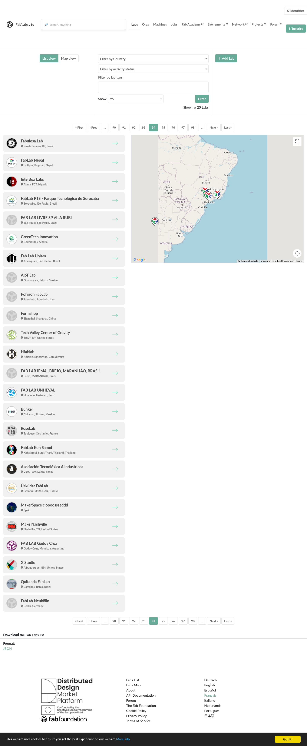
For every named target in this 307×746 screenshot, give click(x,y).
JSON (7, 648)
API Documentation (141, 695)
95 (163, 127)
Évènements (218, 24)
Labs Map (133, 685)
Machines (160, 24)
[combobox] (153, 58)
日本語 (209, 716)
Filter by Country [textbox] (113, 59)
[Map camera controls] (297, 253)
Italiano (209, 700)
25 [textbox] (112, 99)
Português (211, 711)
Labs (134, 24)
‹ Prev (93, 127)
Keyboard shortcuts (248, 261)
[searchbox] (100, 87)
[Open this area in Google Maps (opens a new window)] (139, 260)
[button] (217, 194)
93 (143, 127)
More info (131, 739)
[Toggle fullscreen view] (297, 141)
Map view (68, 58)
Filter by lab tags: (110, 77)
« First (79, 127)
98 (193, 127)
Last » (228, 127)
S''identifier (295, 11)
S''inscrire (296, 28)
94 (153, 127)
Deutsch (210, 680)
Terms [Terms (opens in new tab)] (299, 261)
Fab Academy (193, 24)
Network (239, 24)
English (209, 685)
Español (210, 690)
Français (210, 695)
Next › (214, 127)
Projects (259, 24)
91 (124, 127)
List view (49, 58)
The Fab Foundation (141, 705)
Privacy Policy (136, 716)
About (131, 690)
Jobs (174, 24)
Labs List (132, 680)
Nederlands (212, 705)
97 (183, 127)
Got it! (288, 739)
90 (114, 127)
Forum (276, 24)
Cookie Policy (136, 711)
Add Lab (226, 58)
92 (133, 127)
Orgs (145, 24)
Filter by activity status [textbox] (117, 69)
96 (173, 127)
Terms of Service (138, 721)
